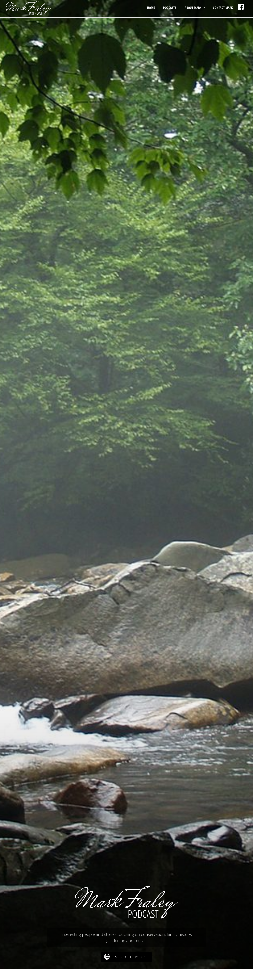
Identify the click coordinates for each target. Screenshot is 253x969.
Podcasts (169, 7)
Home (151, 7)
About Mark (195, 7)
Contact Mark (223, 7)
